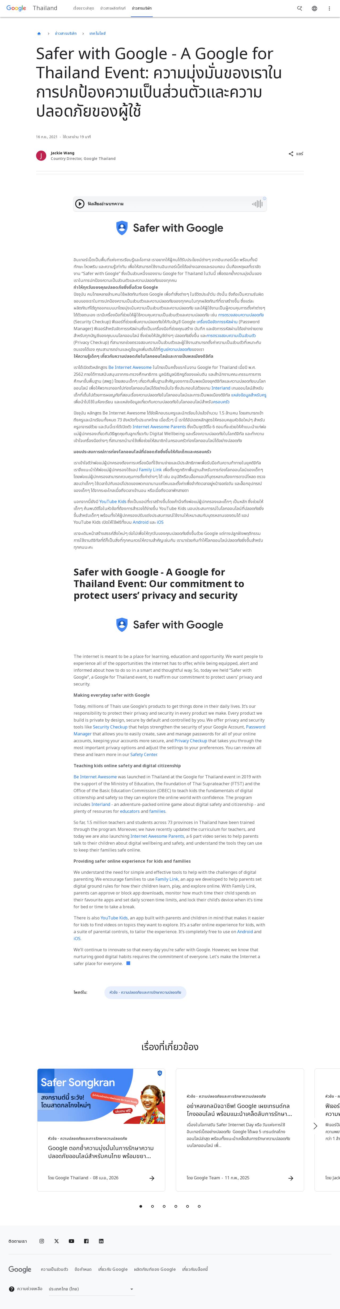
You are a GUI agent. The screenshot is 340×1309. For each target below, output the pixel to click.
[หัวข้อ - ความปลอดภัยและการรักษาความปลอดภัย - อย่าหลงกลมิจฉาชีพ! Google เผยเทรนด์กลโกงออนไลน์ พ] (240, 1130)
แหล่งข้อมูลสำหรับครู (248, 395)
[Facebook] (86, 1241)
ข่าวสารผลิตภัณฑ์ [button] (113, 8)
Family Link (150, 470)
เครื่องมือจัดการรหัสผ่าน (217, 322)
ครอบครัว (221, 402)
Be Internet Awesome (130, 367)
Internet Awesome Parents (159, 427)
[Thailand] (39, 33)
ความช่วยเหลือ (25, 1289)
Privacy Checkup (191, 741)
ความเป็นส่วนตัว (54, 1270)
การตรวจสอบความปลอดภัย (241, 315)
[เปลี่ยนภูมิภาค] (92, 1289)
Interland (220, 388)
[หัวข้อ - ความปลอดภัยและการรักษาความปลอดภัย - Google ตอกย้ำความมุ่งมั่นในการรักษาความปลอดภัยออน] (100, 1130)
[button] (295, 154)
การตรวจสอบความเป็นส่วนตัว (231, 336)
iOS (160, 522)
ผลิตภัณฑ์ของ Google (155, 1270)
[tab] (141, 1206)
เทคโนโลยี (98, 33)
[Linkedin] (101, 1241)
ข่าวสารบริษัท (66, 33)
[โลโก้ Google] (19, 1269)
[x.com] (56, 1241)
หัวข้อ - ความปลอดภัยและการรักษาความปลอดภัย (145, 992)
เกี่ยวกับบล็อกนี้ (195, 1270)
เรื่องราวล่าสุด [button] (83, 8)
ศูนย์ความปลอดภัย (176, 349)
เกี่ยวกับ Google (113, 1270)
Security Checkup (110, 727)
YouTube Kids (112, 502)
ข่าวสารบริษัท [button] (142, 8)
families (157, 811)
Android (140, 522)
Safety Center (143, 755)
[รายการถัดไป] (315, 1126)
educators (130, 811)
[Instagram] (41, 1241)
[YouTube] (71, 1241)
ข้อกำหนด (83, 1270)
